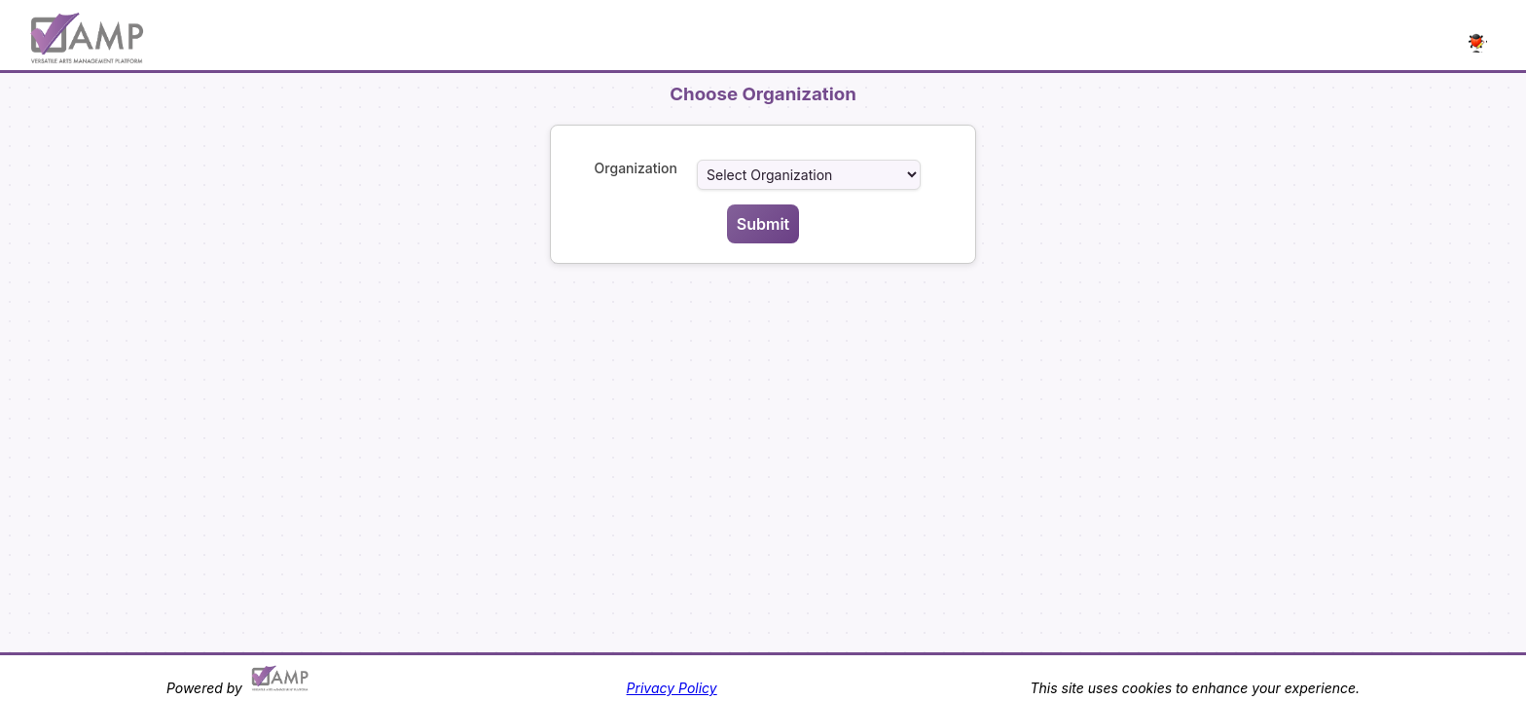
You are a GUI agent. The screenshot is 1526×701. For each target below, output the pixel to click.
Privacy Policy (672, 688)
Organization (636, 168)
